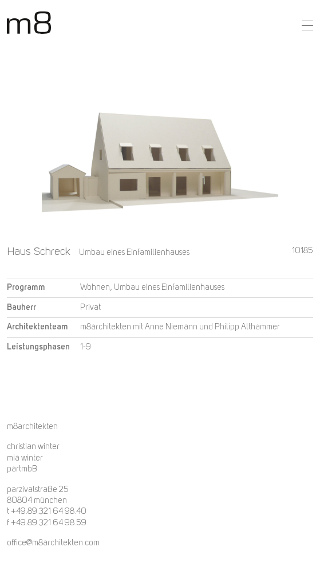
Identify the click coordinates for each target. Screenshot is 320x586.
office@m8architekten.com (53, 543)
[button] (307, 25)
